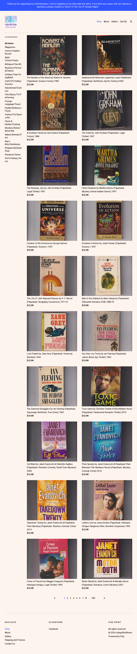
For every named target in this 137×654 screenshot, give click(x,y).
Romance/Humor (13, 154)
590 (93, 598)
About (106, 21)
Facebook (53, 629)
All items (9, 43)
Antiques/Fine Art (13, 64)
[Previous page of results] (55, 598)
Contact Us (10, 643)
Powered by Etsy (116, 636)
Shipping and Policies (15, 640)
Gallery (114, 21)
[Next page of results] (104, 598)
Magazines (10, 47)
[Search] (131, 21)
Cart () (123, 21)
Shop (99, 21)
